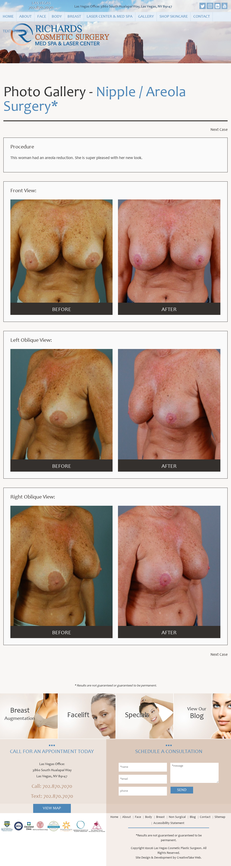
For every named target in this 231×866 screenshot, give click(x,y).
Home (8, 17)
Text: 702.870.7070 (52, 796)
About (25, 17)
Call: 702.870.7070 (52, 786)
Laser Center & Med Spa (109, 17)
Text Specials (15, 31)
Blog (193, 817)
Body (57, 17)
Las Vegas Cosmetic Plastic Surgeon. (178, 848)
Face (41, 17)
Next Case (219, 130)
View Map (52, 808)
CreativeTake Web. (189, 857)
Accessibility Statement (168, 823)
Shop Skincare (173, 17)
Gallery (146, 17)
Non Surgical (177, 817)
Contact (201, 17)
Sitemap (220, 817)
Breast (74, 17)
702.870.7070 (41, 8)
